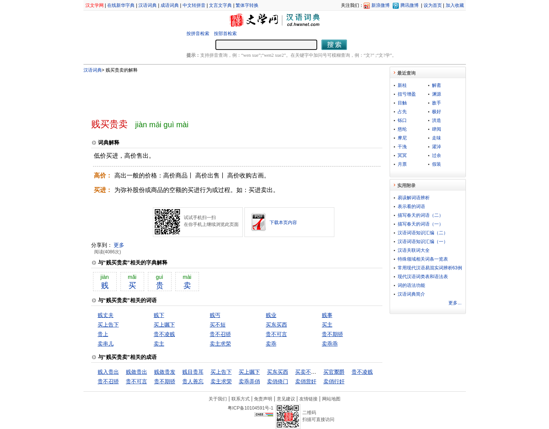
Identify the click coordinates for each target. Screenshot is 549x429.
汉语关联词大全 (414, 250)
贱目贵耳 (193, 372)
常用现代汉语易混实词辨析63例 (430, 268)
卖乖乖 (330, 344)
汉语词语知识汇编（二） (423, 232)
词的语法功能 (411, 285)
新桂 (402, 85)
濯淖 (436, 146)
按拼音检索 (197, 33)
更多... (454, 303)
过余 (436, 155)
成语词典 (170, 5)
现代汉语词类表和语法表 (423, 276)
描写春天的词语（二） (420, 215)
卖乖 (271, 344)
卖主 (159, 344)
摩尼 (402, 138)
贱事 (327, 315)
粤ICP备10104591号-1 (250, 408)
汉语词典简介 (411, 294)
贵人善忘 (193, 381)
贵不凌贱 (164, 334)
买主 (327, 325)
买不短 (218, 325)
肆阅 (436, 129)
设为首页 (433, 5)
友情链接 (308, 399)
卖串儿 (106, 344)
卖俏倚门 (277, 381)
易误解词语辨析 (414, 197)
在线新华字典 (121, 5)
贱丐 (215, 315)
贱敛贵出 (136, 372)
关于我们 (218, 399)
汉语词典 (147, 5)
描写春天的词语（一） (420, 224)
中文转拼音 (194, 5)
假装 (436, 164)
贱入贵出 (108, 372)
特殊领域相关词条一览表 (423, 259)
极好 (436, 111)
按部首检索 (225, 33)
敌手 (436, 103)
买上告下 (108, 325)
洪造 (436, 120)
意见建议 (286, 399)
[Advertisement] (224, 92)
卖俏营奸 (305, 381)
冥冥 (402, 155)
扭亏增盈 (407, 94)
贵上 (103, 334)
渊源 (436, 94)
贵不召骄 (220, 334)
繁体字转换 (247, 5)
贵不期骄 (332, 334)
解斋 (436, 85)
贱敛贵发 (164, 372)
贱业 (271, 315)
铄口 (402, 120)
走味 (436, 138)
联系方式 (240, 399)
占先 (402, 111)
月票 (402, 164)
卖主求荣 (220, 344)
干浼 (402, 146)
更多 (119, 245)
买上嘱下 (164, 325)
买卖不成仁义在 (313, 372)
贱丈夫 (106, 315)
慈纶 (402, 129)
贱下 (159, 315)
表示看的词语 (411, 206)
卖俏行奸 (334, 381)
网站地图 (331, 399)
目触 (402, 103)
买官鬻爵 (334, 372)
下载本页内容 (283, 222)
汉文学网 (94, 5)
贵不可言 (276, 334)
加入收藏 (455, 5)
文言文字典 (220, 5)
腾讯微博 (409, 5)
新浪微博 (380, 5)
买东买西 (276, 325)
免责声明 (263, 399)
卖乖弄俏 (249, 381)
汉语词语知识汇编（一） (423, 241)
